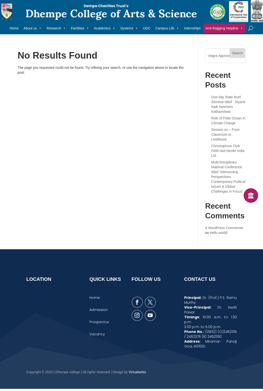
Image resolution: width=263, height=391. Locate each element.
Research (56, 28)
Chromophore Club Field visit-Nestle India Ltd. (227, 151)
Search (237, 53)
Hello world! (219, 233)
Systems (129, 28)
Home (14, 28)
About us (33, 28)
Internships (192, 28)
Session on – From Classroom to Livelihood (225, 135)
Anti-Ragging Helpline (224, 28)
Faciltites (80, 28)
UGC (147, 28)
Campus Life (167, 28)
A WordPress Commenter (224, 228)
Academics (104, 28)
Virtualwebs (137, 374)
